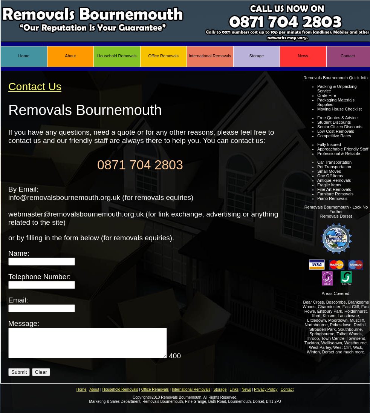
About (70, 56)
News (303, 56)
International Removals (210, 56)
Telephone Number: (41, 280)
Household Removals (117, 56)
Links (234, 395)
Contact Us (34, 86)
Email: (41, 304)
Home (23, 56)
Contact (348, 56)
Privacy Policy (265, 395)
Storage (256, 56)
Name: (41, 257)
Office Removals (163, 56)
